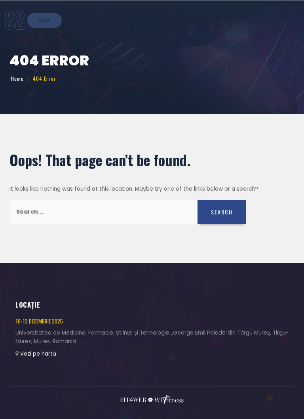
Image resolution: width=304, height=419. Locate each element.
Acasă (155, 19)
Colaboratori (255, 19)
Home (17, 78)
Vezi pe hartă (38, 354)
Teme (170, 19)
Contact (286, 19)
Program (225, 19)
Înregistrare (195, 19)
